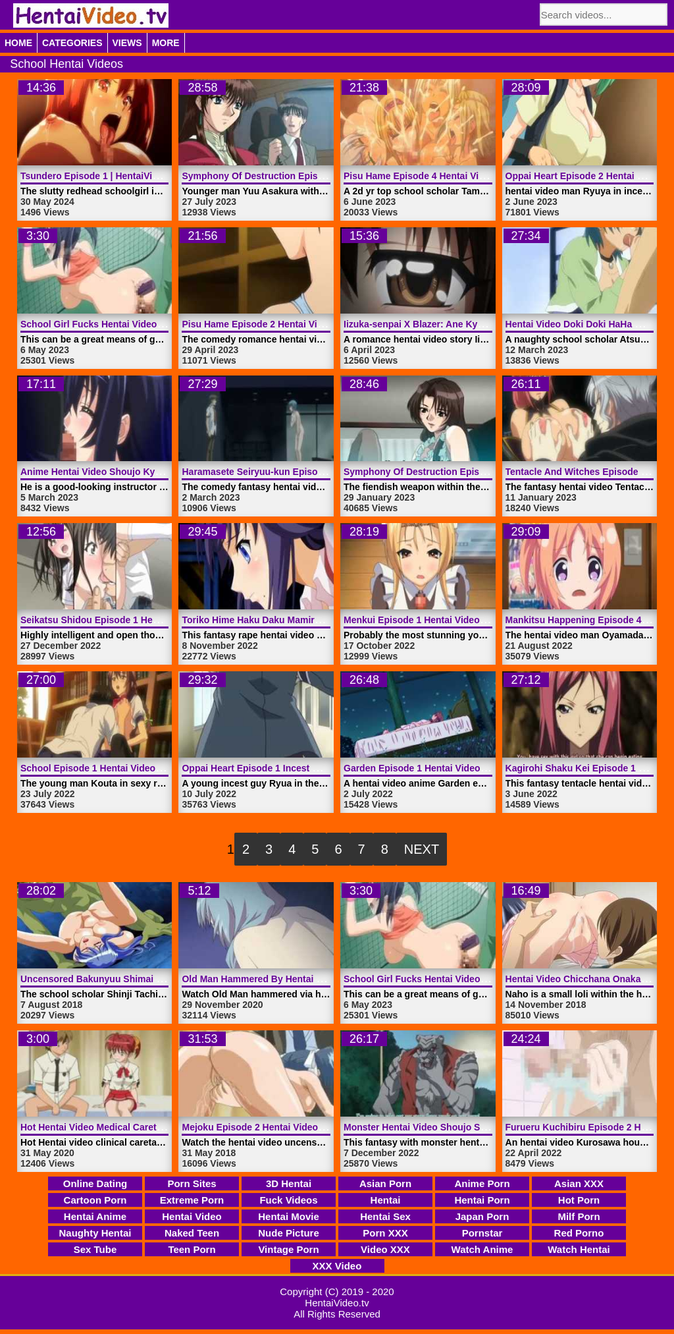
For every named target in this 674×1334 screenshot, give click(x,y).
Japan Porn (482, 1216)
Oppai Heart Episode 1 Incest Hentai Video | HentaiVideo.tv (310, 768)
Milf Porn (578, 1216)
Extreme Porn (192, 1200)
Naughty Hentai (95, 1232)
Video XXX (385, 1249)
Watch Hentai (578, 1249)
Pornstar (482, 1232)
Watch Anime (482, 1249)
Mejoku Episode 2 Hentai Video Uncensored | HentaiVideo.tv (313, 1127)
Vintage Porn (288, 1249)
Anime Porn (481, 1183)
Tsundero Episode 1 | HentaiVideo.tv (99, 176)
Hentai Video (192, 1216)
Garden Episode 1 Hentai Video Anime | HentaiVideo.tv (463, 768)
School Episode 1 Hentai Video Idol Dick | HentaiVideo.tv (144, 768)
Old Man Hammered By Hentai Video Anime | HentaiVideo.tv (312, 979)
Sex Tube (95, 1249)
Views (127, 43)
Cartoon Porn (95, 1200)
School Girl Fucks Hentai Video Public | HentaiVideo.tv (139, 324)
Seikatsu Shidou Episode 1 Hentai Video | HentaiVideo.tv (144, 620)
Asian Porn (385, 1183)
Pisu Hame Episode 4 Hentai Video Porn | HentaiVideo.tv (467, 176)
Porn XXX (385, 1232)
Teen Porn (191, 1249)
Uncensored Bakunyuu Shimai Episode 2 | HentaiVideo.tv (145, 979)
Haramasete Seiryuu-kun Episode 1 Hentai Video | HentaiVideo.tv (323, 471)
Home (18, 43)
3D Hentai (288, 1183)
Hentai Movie (288, 1216)
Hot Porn (579, 1200)
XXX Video (337, 1265)
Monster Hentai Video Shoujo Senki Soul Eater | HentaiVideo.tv (481, 1127)
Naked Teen (192, 1232)
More (166, 43)
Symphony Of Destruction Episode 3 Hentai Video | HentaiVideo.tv (488, 471)
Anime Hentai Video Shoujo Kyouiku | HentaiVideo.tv (135, 471)
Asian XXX (579, 1183)
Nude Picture (288, 1232)
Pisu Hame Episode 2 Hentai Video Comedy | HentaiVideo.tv (313, 324)
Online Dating (95, 1183)
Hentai (386, 1200)
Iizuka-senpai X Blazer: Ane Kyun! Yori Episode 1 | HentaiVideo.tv (486, 324)
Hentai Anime (95, 1216)
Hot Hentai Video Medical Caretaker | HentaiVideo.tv (133, 1127)
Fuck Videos (288, 1200)
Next (421, 849)
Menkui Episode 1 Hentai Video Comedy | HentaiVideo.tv (467, 620)
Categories (72, 43)
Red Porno (579, 1232)
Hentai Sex (385, 1216)
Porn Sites (191, 1183)
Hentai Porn (481, 1200)
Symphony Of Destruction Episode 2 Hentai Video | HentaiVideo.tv (326, 176)
